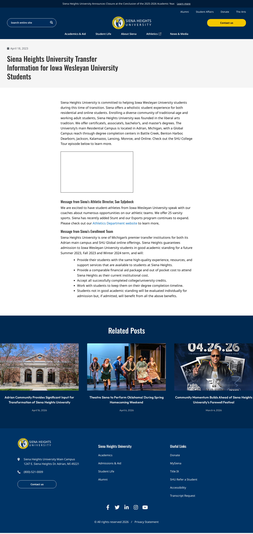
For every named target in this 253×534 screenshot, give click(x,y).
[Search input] (28, 22)
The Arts (241, 11)
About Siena (129, 34)
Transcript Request (182, 496)
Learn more (183, 3)
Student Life (103, 34)
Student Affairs (205, 11)
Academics (105, 455)
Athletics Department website (115, 223)
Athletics (152, 34)
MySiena (175, 463)
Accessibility (178, 487)
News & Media (179, 34)
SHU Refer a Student (183, 479)
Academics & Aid (75, 34)
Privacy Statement (147, 522)
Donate (225, 11)
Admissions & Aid (109, 463)
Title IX (174, 471)
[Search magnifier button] (51, 22)
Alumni (184, 11)
